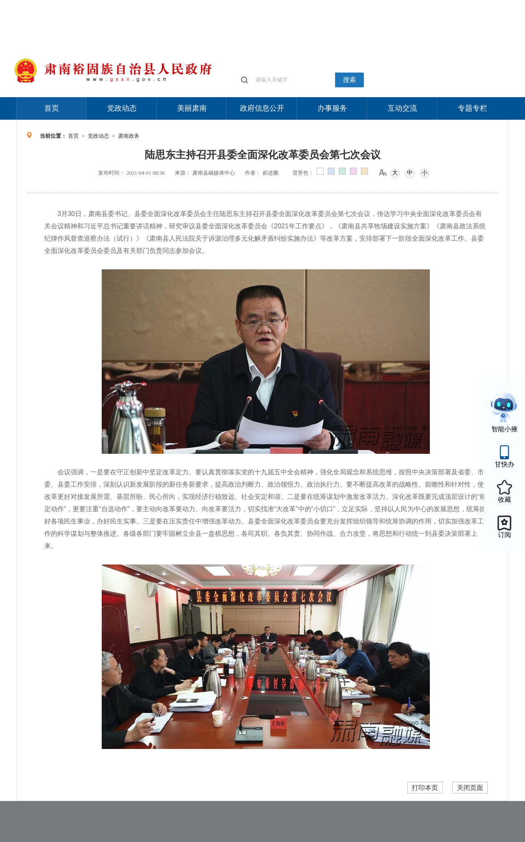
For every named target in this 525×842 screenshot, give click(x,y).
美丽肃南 (192, 108)
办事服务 (332, 108)
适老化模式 (411, 3)
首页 (51, 108)
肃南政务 (128, 136)
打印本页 (425, 787)
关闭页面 (470, 787)
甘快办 (504, 464)
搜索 (349, 79)
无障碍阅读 (447, 3)
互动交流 (402, 108)
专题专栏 (472, 108)
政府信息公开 (262, 108)
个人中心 (377, 4)
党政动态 (122, 108)
